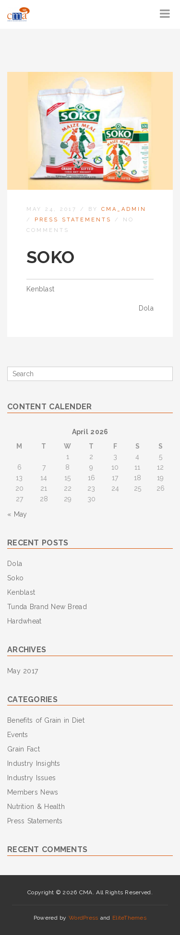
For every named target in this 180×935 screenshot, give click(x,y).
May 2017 (22, 671)
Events (17, 735)
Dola (146, 308)
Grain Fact (23, 749)
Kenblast (40, 289)
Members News (32, 792)
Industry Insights (33, 763)
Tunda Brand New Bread (47, 607)
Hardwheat (24, 621)
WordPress (83, 917)
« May (17, 514)
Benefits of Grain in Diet (45, 720)
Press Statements (73, 220)
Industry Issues (31, 778)
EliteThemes (129, 917)
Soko (15, 578)
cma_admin (123, 209)
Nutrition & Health (36, 806)
